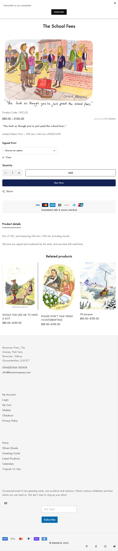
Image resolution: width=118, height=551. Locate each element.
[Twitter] (114, 546)
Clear (8, 157)
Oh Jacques (86, 314)
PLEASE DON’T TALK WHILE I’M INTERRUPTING (57, 318)
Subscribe (49, 519)
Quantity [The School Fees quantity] (7, 165)
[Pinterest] (86, 546)
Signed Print (9, 143)
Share (9, 191)
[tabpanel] (59, 240)
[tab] (11, 224)
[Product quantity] (12, 172)
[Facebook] (96, 546)
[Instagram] (105, 546)
